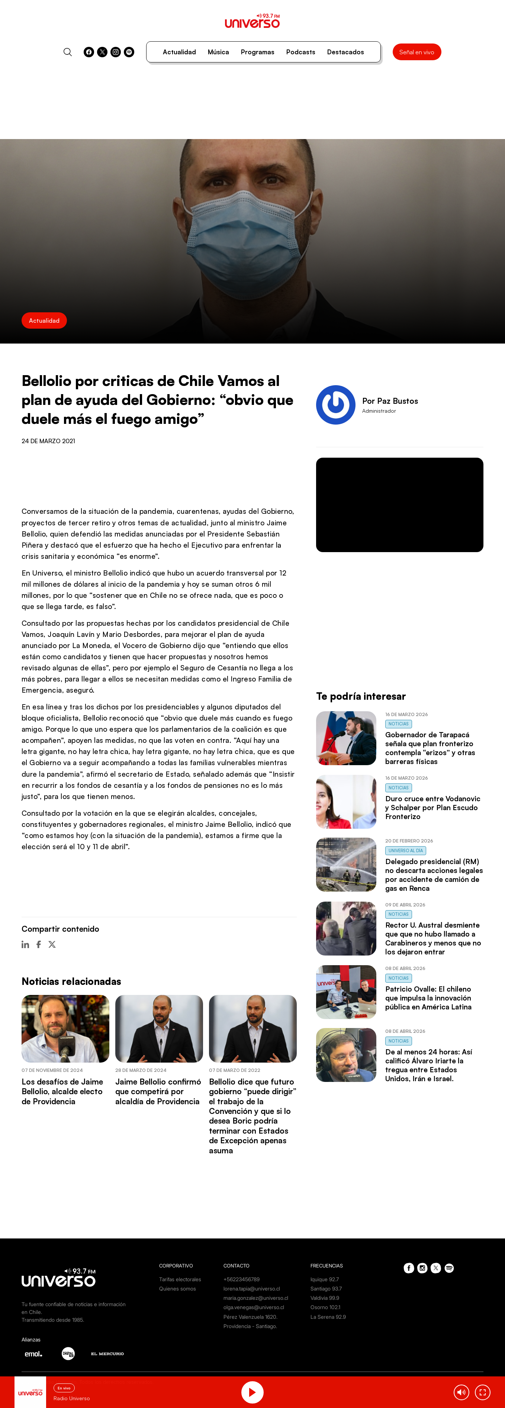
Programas (257, 52)
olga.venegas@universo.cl (253, 1307)
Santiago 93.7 (326, 1288)
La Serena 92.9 (328, 1317)
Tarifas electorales (180, 1279)
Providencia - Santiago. (250, 1326)
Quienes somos (177, 1288)
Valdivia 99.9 (325, 1298)
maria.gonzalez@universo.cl (255, 1298)
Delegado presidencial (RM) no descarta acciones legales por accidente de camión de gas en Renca (434, 875)
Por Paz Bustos (390, 401)
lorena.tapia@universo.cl (251, 1288)
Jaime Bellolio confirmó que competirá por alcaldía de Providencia (158, 1091)
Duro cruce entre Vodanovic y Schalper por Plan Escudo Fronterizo (432, 807)
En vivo (64, 1388)
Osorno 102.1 (325, 1307)
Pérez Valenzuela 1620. (250, 1317)
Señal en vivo (416, 52)
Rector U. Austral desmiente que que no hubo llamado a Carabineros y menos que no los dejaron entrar (433, 938)
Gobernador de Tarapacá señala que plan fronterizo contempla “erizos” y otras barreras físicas (430, 748)
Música (218, 52)
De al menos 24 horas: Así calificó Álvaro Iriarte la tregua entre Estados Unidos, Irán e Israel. (428, 1065)
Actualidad (179, 52)
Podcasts (300, 52)
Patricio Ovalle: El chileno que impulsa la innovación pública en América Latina (428, 998)
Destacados (345, 52)
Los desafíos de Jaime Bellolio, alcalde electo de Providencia (62, 1091)
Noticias (399, 723)
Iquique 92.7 (325, 1279)
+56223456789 (241, 1279)
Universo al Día (406, 850)
